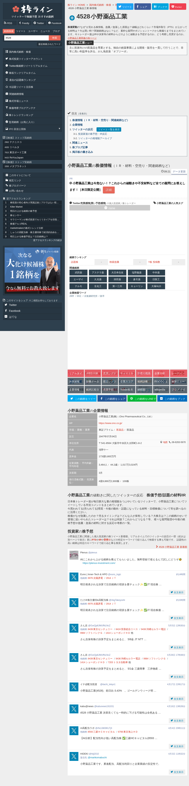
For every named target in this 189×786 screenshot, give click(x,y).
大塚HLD (156, 286)
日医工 (156, 279)
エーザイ (78, 279)
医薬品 (120, 429)
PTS (94, 539)
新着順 (172, 547)
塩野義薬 (137, 272)
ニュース (45, 31)
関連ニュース (80, 142)
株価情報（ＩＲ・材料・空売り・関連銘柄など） (100, 120)
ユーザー (33, 31)
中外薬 (156, 272)
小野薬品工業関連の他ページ (82, 38)
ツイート (21, 31)
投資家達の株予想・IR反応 (92, 134)
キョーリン (137, 286)
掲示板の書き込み (82, 151)
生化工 (98, 286)
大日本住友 (117, 272)
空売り (107, 539)
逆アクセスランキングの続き (47, 240)
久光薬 (98, 279)
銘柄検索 (9, 31)
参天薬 (136, 279)
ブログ (56, 31)
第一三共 (117, 286)
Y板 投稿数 (154, 262)
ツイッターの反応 (82, 129)
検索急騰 (114, 262)
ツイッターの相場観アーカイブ (95, 138)
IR (100, 539)
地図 (165, 442)
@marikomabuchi (97, 757)
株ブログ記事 (80, 147)
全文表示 (178, 592)
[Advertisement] (127, 83)
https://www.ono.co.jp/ (110, 423)
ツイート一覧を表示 (109, 129)
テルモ (78, 286)
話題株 (74, 262)
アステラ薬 (98, 272)
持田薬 (117, 279)
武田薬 (78, 272)
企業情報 (77, 124)
